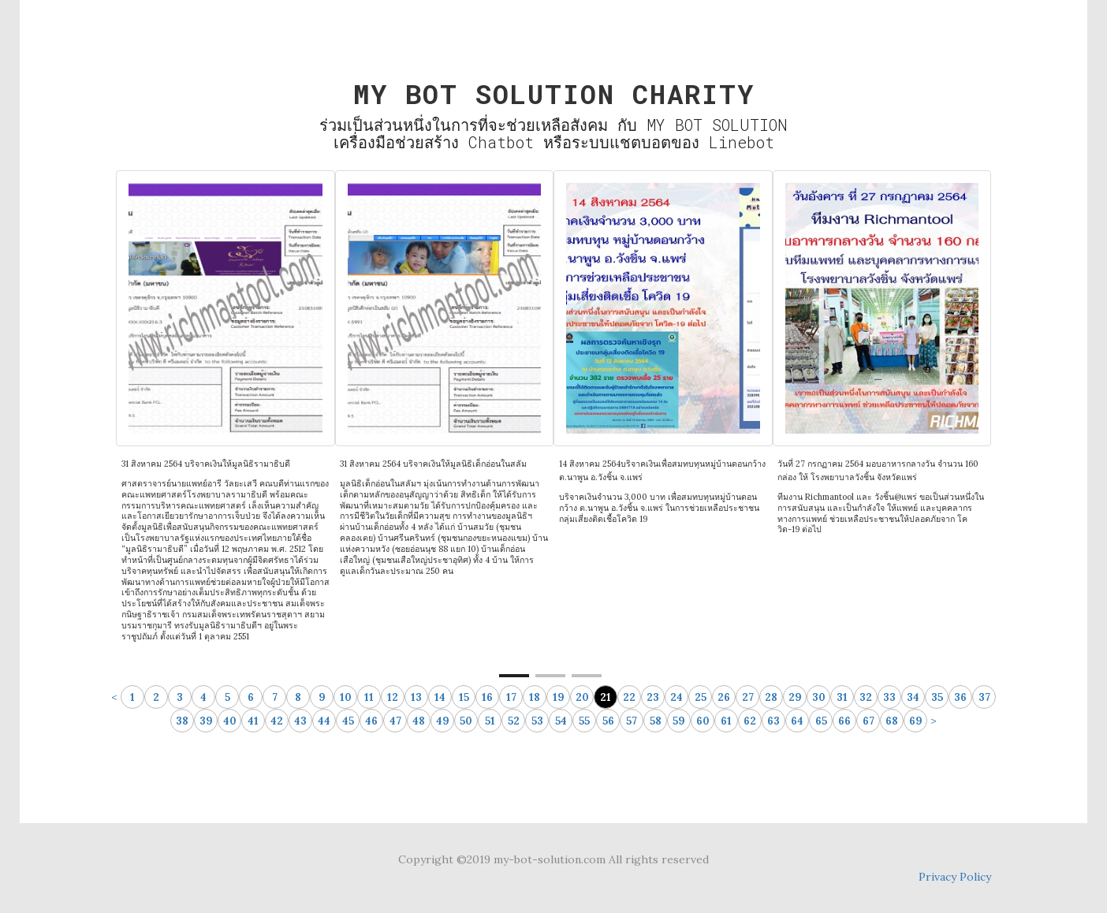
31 (842, 697)
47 (395, 721)
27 (748, 697)
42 (276, 721)
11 (369, 697)
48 (418, 721)
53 (537, 721)
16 (487, 697)
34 (913, 697)
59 (679, 721)
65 (821, 721)
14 (439, 697)
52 (514, 721)
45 (348, 721)
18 (534, 697)
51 (490, 721)
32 (865, 697)
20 (582, 697)
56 (608, 721)
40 (230, 721)
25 (700, 697)
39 (206, 721)
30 (819, 697)
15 (464, 697)
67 (868, 721)
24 (676, 697)
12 (392, 697)
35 (937, 697)
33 (889, 697)
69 (915, 721)
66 (844, 721)
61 (726, 721)
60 (703, 721)
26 (724, 697)
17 (511, 697)
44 (324, 721)
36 (960, 697)
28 (771, 697)
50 (466, 721)
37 (984, 697)
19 (559, 697)
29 (795, 697)
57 (631, 721)
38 (182, 721)
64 (797, 721)
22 (629, 697)
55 (584, 721)
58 (656, 721)
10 (346, 697)
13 (416, 697)
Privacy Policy (955, 877)
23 (653, 697)
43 (300, 721)
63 (773, 721)
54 (561, 721)
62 (750, 721)
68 (891, 721)
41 (253, 721)
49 (442, 721)
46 (371, 721)
